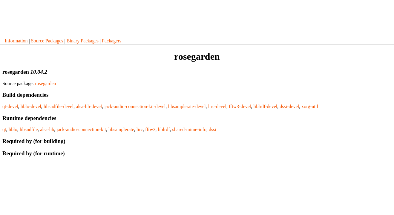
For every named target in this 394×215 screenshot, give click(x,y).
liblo (12, 129)
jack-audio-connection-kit (81, 129)
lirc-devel (217, 106)
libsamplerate (121, 129)
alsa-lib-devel (89, 106)
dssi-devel (289, 106)
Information (16, 40)
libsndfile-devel (58, 106)
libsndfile (29, 129)
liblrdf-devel (265, 106)
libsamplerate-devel (187, 106)
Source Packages (47, 40)
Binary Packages (83, 40)
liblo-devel (30, 106)
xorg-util (309, 106)
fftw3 (150, 129)
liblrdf (164, 129)
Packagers (111, 40)
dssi (212, 129)
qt (4, 129)
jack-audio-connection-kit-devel (134, 106)
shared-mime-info (189, 129)
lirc (140, 129)
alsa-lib (47, 129)
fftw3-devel (240, 106)
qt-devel (10, 106)
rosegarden (45, 83)
